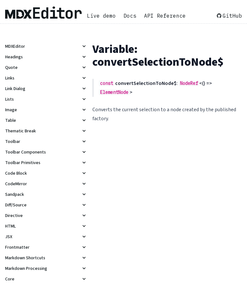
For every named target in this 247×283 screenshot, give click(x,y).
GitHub (229, 15)
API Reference (165, 15)
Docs (130, 15)
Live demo (101, 15)
